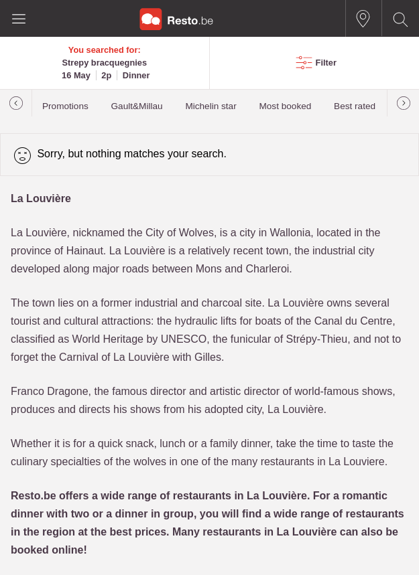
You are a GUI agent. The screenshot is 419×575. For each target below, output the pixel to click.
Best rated (354, 106)
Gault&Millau (137, 106)
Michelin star (210, 106)
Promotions (65, 106)
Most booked (285, 106)
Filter (326, 63)
